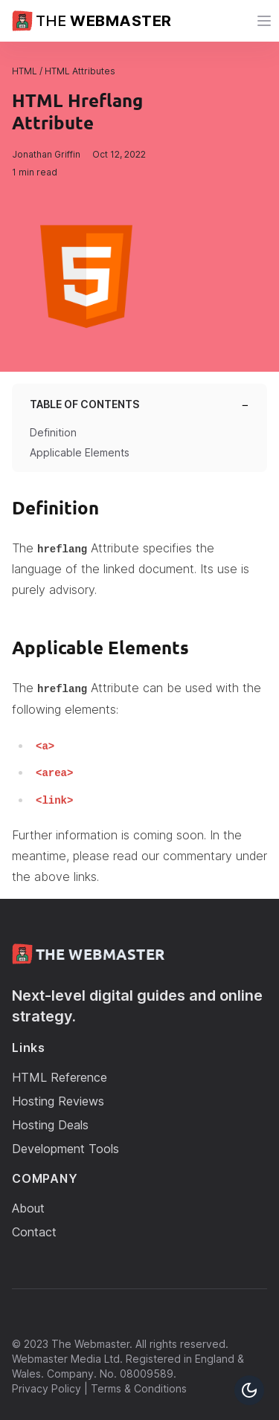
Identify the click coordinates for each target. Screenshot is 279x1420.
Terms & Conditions (139, 1388)
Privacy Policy (46, 1388)
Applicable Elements (79, 452)
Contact (34, 1231)
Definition (53, 432)
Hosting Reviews (58, 1101)
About (28, 1208)
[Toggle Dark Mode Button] (249, 1390)
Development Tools (65, 1148)
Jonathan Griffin (46, 154)
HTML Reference (59, 1077)
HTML (24, 71)
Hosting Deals (50, 1124)
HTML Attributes (80, 71)
